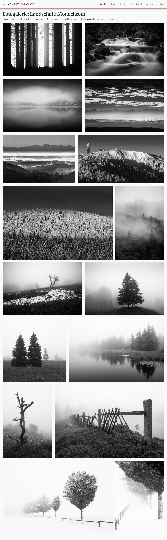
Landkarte (127, 4)
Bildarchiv (114, 4)
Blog (137, 4)
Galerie (102, 4)
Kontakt (160, 4)
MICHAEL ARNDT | (18, 4)
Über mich (148, 4)
